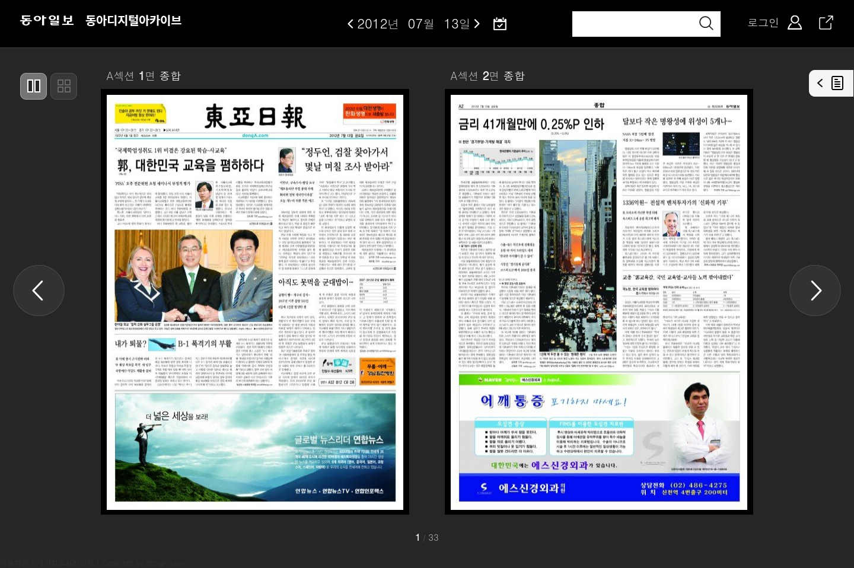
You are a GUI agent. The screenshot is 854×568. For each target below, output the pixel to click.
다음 (477, 23)
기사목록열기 (831, 83)
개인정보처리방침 (65, 562)
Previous (39, 290)
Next (815, 290)
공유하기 (826, 22)
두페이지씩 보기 (33, 86)
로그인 (763, 22)
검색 (706, 23)
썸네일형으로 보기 (63, 86)
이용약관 (14, 562)
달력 (499, 23)
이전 (350, 23)
